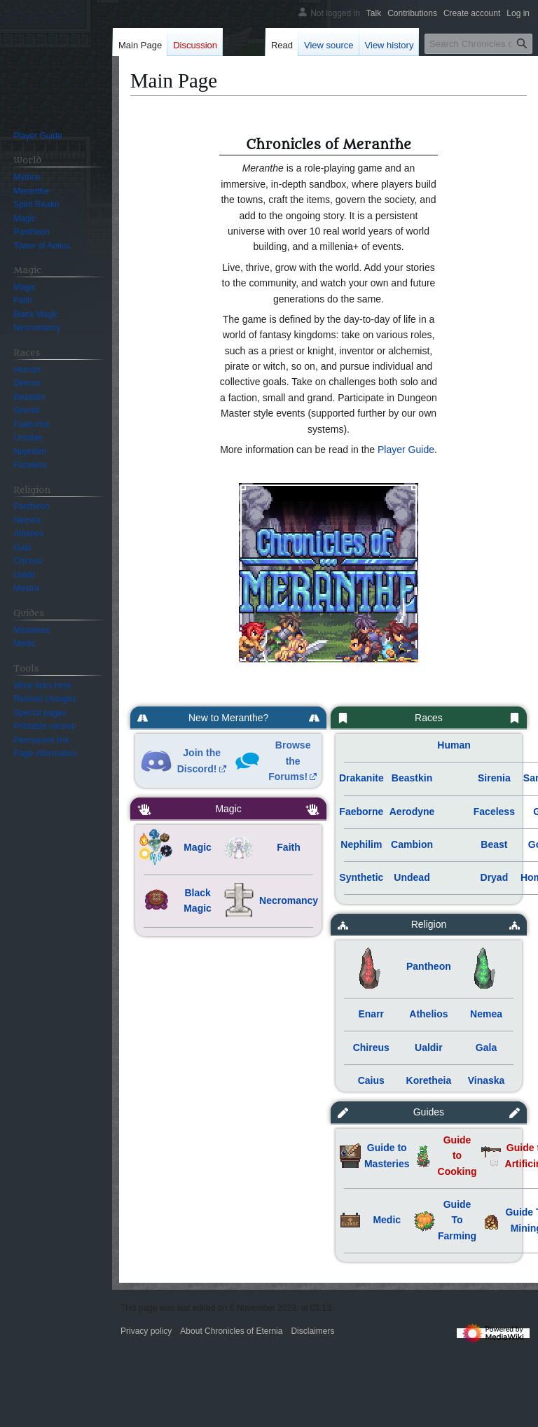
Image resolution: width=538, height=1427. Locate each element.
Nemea (486, 1013)
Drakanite (361, 778)
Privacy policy (146, 1331)
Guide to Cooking (457, 1155)
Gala (486, 1047)
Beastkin (412, 778)
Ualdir (429, 1047)
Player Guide (406, 449)
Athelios (428, 1013)
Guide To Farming (457, 1220)
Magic (198, 847)
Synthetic (361, 877)
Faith (288, 847)
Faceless (494, 811)
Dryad (495, 877)
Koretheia (429, 1080)
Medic (387, 1219)
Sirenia (494, 778)
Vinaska (486, 1080)
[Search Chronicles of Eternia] (478, 44)
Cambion (412, 844)
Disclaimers (312, 1331)
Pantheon (428, 966)
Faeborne (361, 811)
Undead (411, 877)
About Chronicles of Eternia (231, 1331)
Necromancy (288, 900)
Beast (494, 844)
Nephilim (361, 844)
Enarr (371, 1013)
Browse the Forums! (289, 760)
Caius (371, 1080)
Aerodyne (412, 811)
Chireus (371, 1047)
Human (453, 745)
